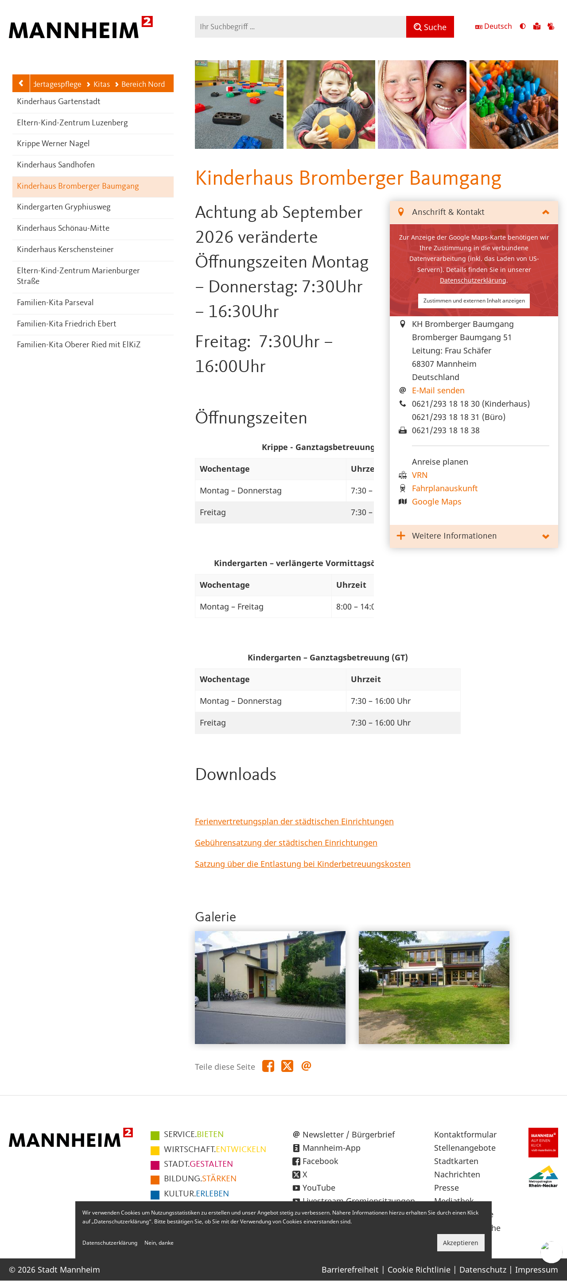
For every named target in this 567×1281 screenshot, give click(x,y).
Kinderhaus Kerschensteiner (65, 250)
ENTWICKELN (215, 1149)
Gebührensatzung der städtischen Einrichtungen (286, 842)
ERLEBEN (196, 1194)
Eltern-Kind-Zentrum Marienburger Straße (78, 277)
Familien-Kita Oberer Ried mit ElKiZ (79, 345)
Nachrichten (457, 1174)
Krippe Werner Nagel (53, 144)
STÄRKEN (200, 1179)
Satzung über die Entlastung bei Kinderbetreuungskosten (303, 863)
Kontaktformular (465, 1134)
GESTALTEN (198, 1164)
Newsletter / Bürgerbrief (349, 1134)
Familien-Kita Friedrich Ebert (67, 324)
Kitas (97, 85)
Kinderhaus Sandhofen (56, 165)
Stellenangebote (465, 1147)
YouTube (319, 1187)
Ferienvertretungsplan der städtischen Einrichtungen (294, 821)
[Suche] (430, 27)
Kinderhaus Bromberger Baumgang (78, 186)
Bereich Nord (139, 85)
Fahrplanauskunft (445, 488)
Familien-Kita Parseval (55, 303)
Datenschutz (482, 1269)
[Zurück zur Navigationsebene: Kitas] (21, 83)
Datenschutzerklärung (473, 280)
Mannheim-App (332, 1147)
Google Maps (437, 501)
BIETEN (194, 1134)
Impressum (536, 1269)
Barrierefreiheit (350, 1269)
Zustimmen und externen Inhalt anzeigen (474, 300)
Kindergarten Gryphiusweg (64, 207)
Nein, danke (159, 1242)
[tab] (474, 213)
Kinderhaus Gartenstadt (59, 102)
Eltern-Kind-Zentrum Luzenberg (72, 123)
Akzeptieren (460, 1242)
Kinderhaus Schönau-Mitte (63, 229)
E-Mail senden (438, 390)
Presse (446, 1187)
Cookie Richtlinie (419, 1269)
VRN (420, 475)
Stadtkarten (456, 1161)
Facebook (320, 1161)
